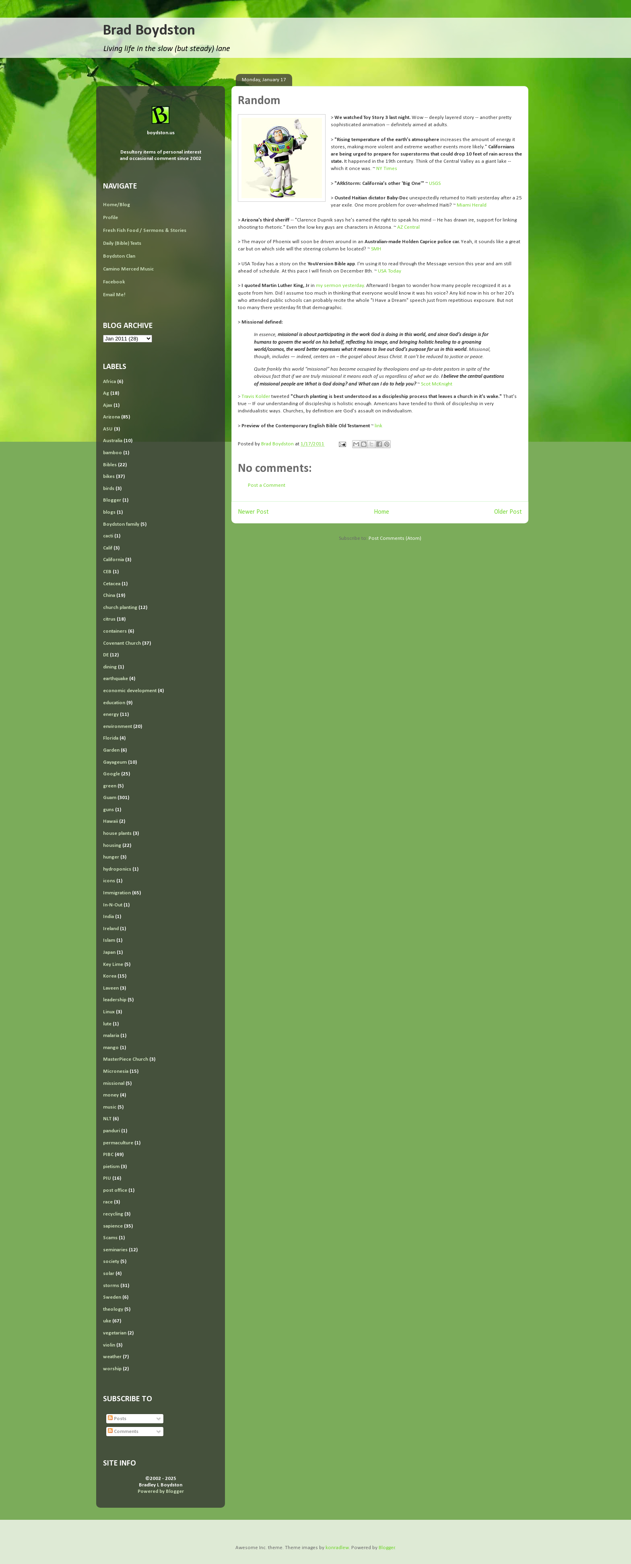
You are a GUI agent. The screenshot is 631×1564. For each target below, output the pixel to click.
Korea (109, 976)
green (109, 786)
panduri (111, 1131)
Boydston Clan (119, 256)
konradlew (337, 1547)
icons (109, 880)
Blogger (112, 500)
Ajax (107, 405)
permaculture (118, 1143)
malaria (111, 1035)
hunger (111, 857)
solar (108, 1273)
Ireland (111, 928)
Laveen (111, 988)
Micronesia (115, 1071)
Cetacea (111, 583)
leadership (114, 999)
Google (111, 774)
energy (111, 714)
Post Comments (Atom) (395, 538)
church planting (120, 607)
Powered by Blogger (161, 1491)
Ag (106, 393)
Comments (123, 1431)
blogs (109, 512)
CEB (107, 571)
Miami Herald (472, 205)
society (111, 1261)
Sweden (112, 1297)
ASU (108, 429)
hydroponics (117, 869)
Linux (109, 1012)
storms (111, 1285)
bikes (109, 476)
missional (113, 1083)
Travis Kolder (255, 396)
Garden (111, 750)
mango (111, 1047)
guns (108, 809)
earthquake (115, 678)
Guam (109, 797)
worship (112, 1368)
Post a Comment (266, 485)
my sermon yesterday (340, 285)
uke (107, 1321)
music (109, 1107)
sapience (113, 1226)
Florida (110, 738)
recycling (113, 1214)
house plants (117, 833)
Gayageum (115, 762)
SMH (376, 249)
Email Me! (114, 294)
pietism (111, 1166)
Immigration (117, 893)
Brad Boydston (149, 31)
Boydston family (121, 524)
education (114, 702)
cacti (108, 536)
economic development (130, 690)
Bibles (110, 464)
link (378, 425)
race (108, 1202)
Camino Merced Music (128, 269)
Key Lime (113, 964)
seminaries (115, 1249)
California (113, 559)
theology (113, 1309)
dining (110, 667)
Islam (109, 940)
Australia (112, 440)
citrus (109, 619)
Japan (109, 952)
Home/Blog (116, 204)
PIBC (108, 1154)
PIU (107, 1178)
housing (112, 845)
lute (107, 1024)
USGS (435, 183)
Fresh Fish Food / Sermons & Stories (144, 230)
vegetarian (114, 1333)
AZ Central (408, 227)
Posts (117, 1418)
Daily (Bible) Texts (122, 243)
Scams (110, 1237)
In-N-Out (112, 905)
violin (109, 1345)
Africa (109, 381)
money (111, 1095)
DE (106, 655)
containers (115, 631)
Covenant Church (122, 643)
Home (381, 512)
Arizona (111, 417)
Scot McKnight (436, 384)
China (109, 595)
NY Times (386, 168)
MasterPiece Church (125, 1059)
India (108, 916)
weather (112, 1356)
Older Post (508, 512)
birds (108, 488)
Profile (110, 217)
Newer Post (253, 512)
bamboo (112, 452)
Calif (107, 548)
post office (115, 1190)
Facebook (114, 282)
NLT (107, 1118)
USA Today (389, 271)
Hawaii (110, 821)
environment (117, 726)
